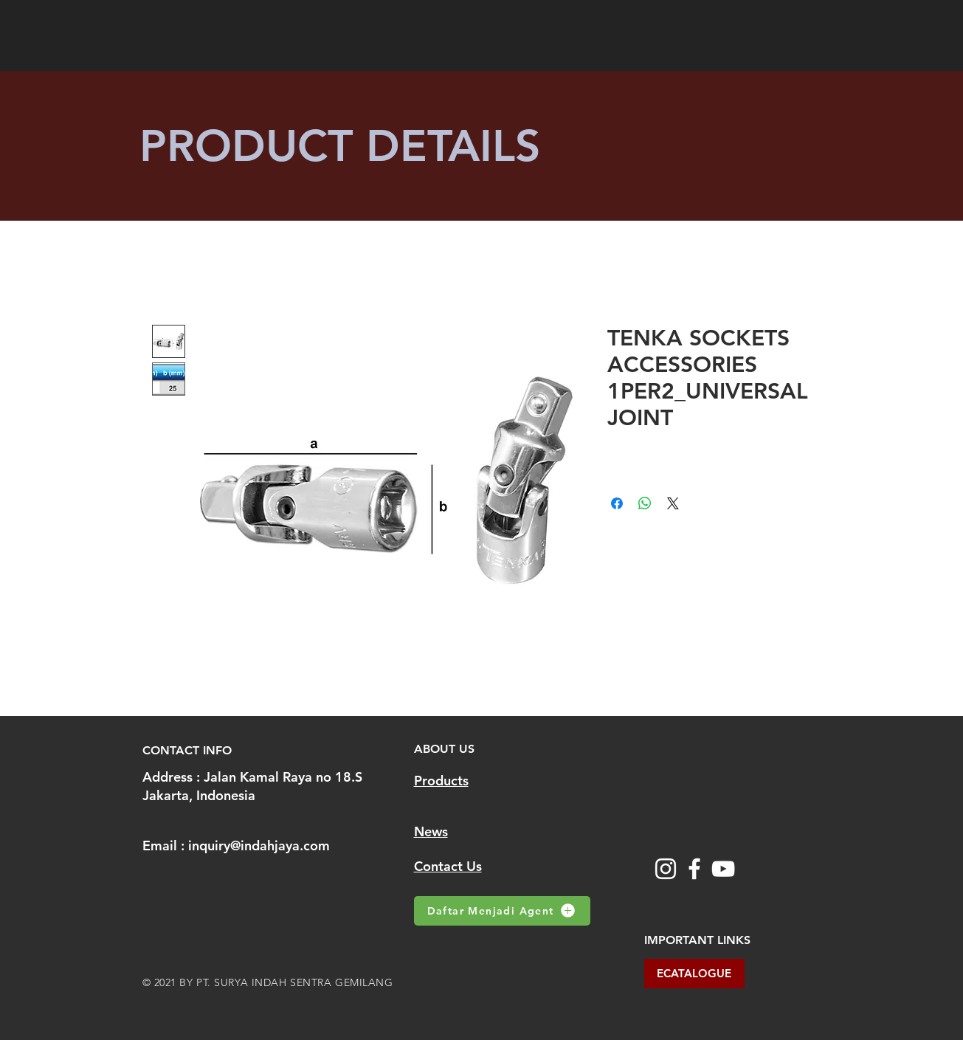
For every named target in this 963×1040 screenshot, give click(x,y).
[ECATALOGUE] (694, 973)
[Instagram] (666, 869)
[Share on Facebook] (617, 503)
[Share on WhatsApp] (645, 503)
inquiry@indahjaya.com (259, 845)
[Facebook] (694, 869)
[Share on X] (673, 503)
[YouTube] (723, 869)
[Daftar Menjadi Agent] (502, 911)
